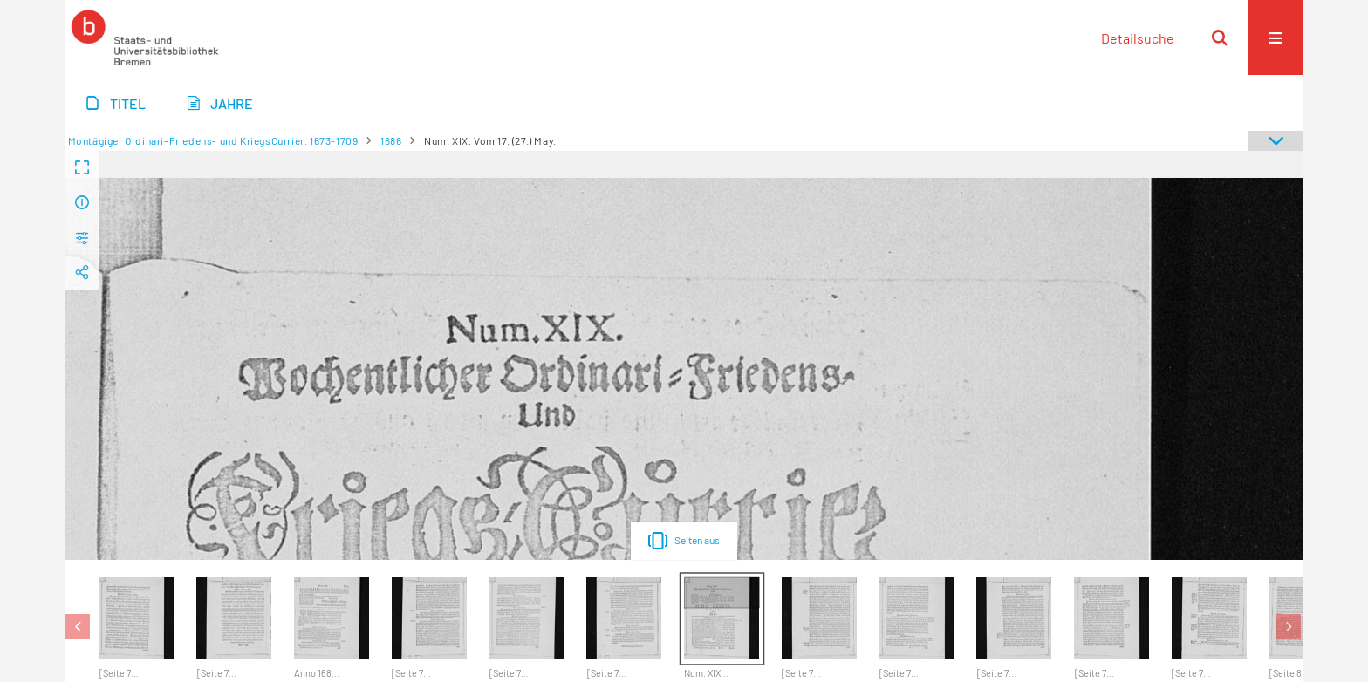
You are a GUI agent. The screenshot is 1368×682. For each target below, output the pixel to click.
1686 (390, 140)
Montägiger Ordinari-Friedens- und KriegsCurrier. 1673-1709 (213, 140)
